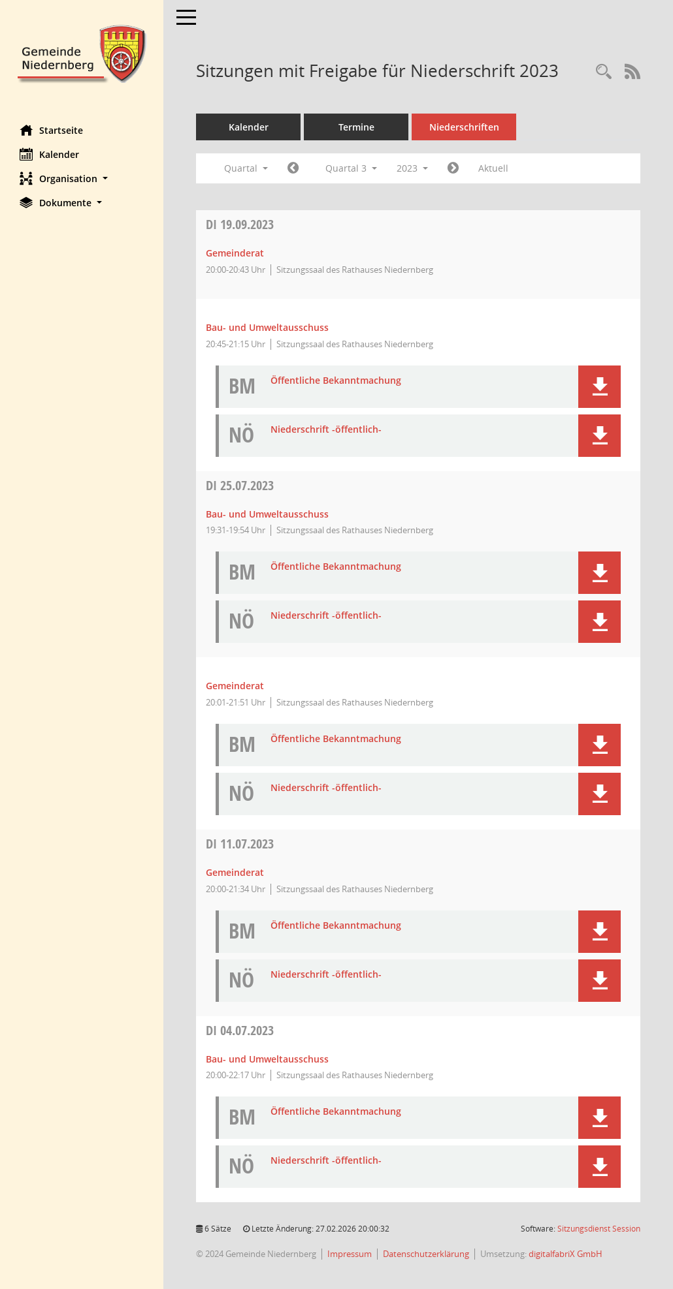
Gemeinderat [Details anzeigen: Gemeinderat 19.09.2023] (235, 253)
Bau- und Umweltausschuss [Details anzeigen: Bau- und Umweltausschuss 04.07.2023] (267, 1059)
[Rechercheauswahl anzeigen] (603, 72)
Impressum (349, 1254)
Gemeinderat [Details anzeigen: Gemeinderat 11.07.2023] (235, 872)
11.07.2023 (240, 843)
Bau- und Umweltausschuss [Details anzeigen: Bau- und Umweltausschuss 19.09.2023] (267, 327)
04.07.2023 (240, 1030)
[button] (81, 178)
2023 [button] (412, 168)
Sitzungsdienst (598, 1228)
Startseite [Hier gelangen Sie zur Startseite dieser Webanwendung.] (51, 129)
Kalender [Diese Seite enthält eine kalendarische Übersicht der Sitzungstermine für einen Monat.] (49, 154)
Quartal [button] (246, 168)
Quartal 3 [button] (351, 168)
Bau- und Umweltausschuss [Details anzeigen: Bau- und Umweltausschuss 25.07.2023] (267, 514)
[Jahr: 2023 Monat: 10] (453, 168)
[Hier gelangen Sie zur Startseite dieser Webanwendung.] (81, 52)
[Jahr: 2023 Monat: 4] (293, 168)
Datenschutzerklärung (426, 1254)
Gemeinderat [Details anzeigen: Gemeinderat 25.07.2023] (235, 685)
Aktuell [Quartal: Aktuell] (493, 168)
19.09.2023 (240, 224)
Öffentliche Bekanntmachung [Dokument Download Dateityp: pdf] (336, 380)
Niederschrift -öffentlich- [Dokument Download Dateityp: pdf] (326, 429)
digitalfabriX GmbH (565, 1254)
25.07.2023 (240, 485)
